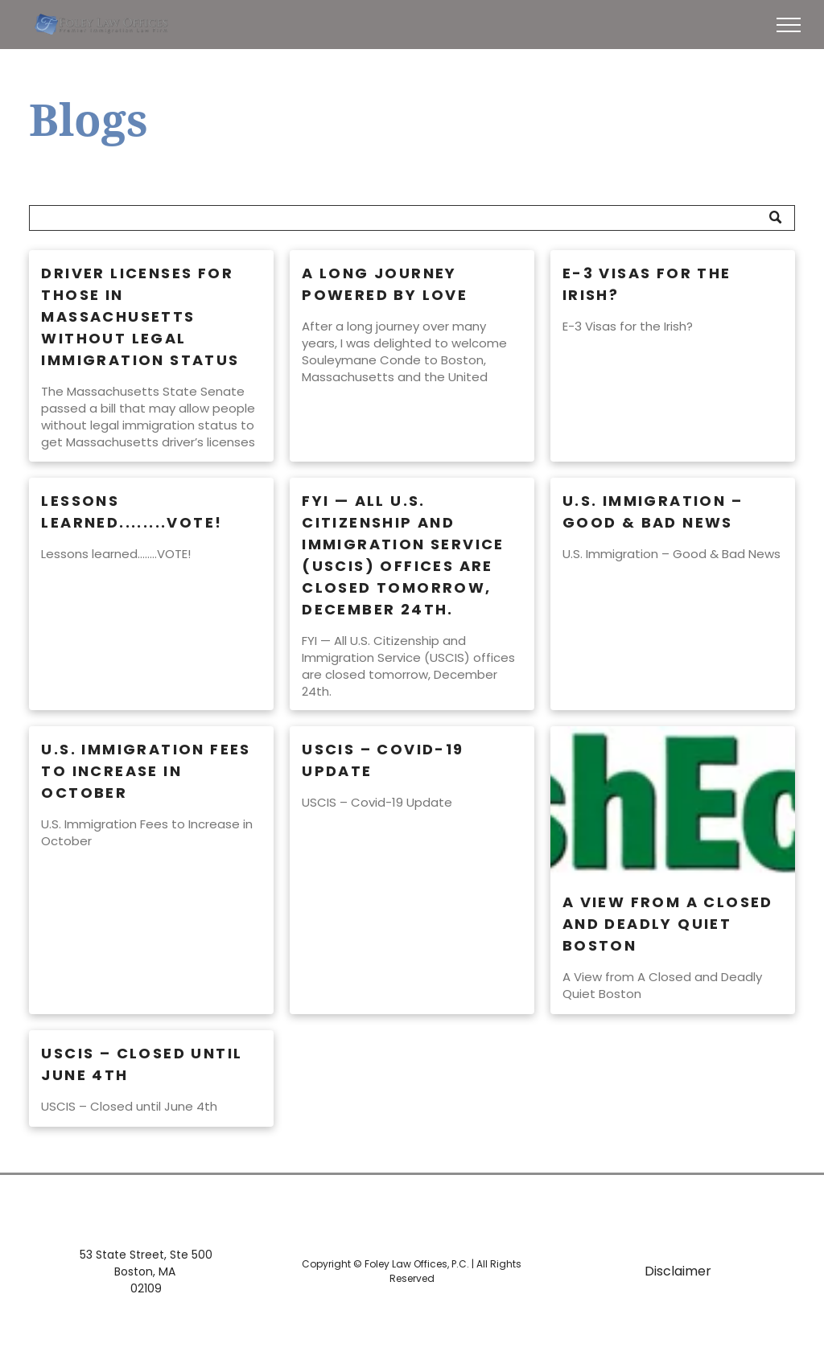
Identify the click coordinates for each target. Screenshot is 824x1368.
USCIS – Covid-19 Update (383, 760)
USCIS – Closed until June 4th (141, 1064)
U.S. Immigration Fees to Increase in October (145, 771)
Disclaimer (678, 1271)
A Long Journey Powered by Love (385, 284)
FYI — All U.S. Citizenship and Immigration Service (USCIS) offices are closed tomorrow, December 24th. (403, 555)
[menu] (789, 25)
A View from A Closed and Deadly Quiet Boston (667, 923)
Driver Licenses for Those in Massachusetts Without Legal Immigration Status (140, 316)
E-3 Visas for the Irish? (646, 284)
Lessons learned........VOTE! (131, 511)
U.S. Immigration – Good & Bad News (652, 511)
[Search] (411, 218)
